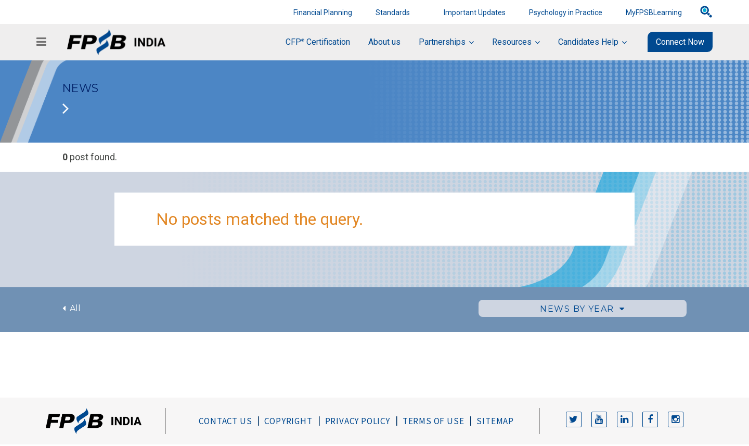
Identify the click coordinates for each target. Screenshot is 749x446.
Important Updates (475, 12)
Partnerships (442, 42)
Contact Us (225, 421)
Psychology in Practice (565, 12)
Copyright (288, 421)
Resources (512, 42)
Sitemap (495, 421)
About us (384, 42)
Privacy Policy (357, 421)
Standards (393, 12)
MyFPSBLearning (654, 12)
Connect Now (680, 42)
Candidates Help (588, 42)
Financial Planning (322, 12)
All (71, 308)
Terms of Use (433, 421)
